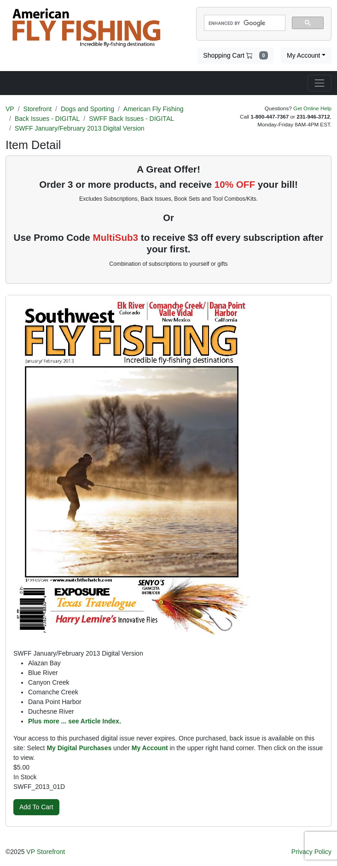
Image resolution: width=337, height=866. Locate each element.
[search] (244, 23)
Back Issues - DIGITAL (47, 118)
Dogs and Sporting (87, 109)
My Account (303, 55)
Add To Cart (36, 807)
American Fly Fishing (153, 109)
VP (10, 109)
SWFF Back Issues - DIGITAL (131, 118)
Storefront (37, 109)
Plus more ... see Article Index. (74, 721)
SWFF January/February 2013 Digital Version (80, 128)
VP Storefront (45, 851)
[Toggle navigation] (319, 83)
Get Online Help (312, 108)
